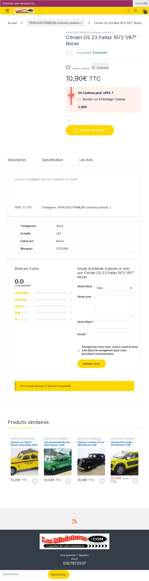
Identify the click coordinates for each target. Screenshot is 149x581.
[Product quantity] (79, 120)
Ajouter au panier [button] (35, 481)
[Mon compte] (136, 10)
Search (128, 11)
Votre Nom (85, 321)
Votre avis (84, 296)
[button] (146, 3)
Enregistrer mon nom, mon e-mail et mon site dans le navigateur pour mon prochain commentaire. (110, 350)
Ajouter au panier (93, 130)
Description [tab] (17, 160)
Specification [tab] (52, 160)
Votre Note (84, 286)
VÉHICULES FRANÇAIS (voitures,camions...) (55, 22)
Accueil (12, 22)
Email (82, 334)
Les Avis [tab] (86, 160)
